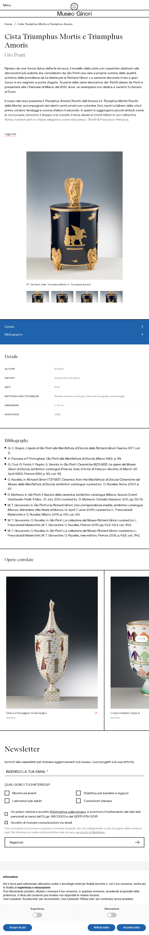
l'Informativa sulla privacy (68, 811)
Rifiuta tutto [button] (101, 927)
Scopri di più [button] (17, 927)
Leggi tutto (10, 133)
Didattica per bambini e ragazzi (106, 793)
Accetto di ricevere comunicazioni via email (41, 822)
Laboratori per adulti (27, 801)
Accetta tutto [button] (131, 927)
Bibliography (74, 334)
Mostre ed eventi (24, 793)
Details (74, 327)
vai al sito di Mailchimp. (90, 832)
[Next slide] (141, 639)
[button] (37, 297)
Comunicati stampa (98, 801)
